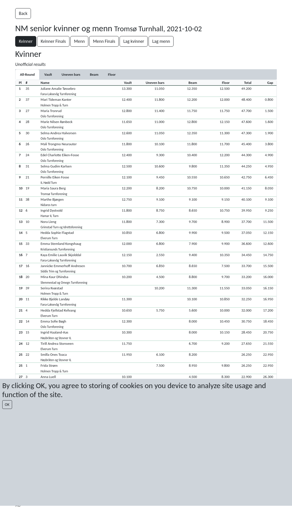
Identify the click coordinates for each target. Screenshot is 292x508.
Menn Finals (104, 41)
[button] (146, 91)
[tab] (48, 74)
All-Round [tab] (27, 74)
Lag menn (161, 41)
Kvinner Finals (53, 41)
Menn (79, 41)
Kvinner (26, 41)
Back (23, 13)
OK (7, 404)
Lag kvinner (133, 41)
